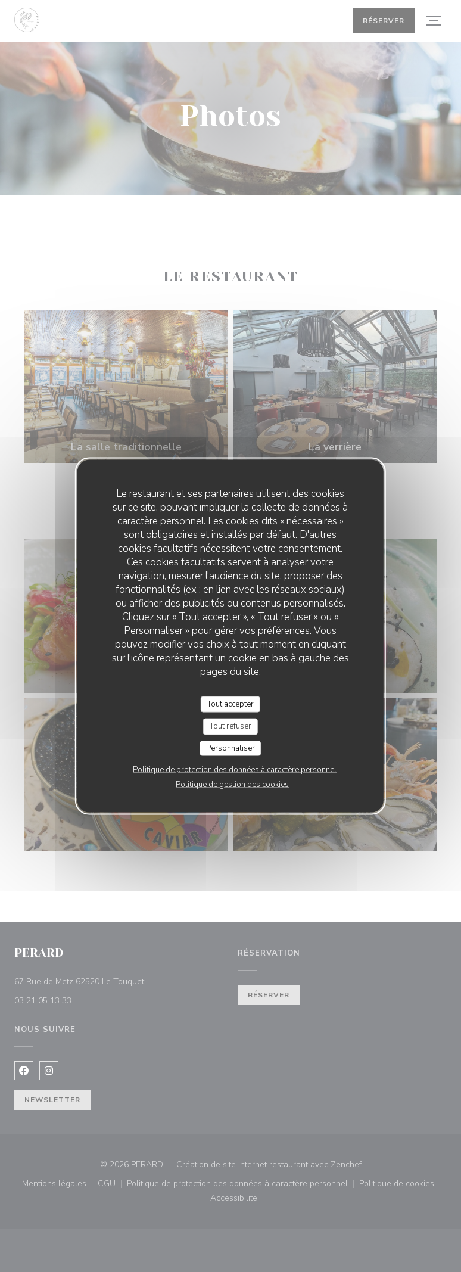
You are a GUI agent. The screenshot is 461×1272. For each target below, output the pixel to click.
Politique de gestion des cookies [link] (232, 784)
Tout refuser (230, 726)
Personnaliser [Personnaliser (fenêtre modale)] (230, 747)
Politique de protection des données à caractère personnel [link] (235, 769)
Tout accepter (230, 703)
